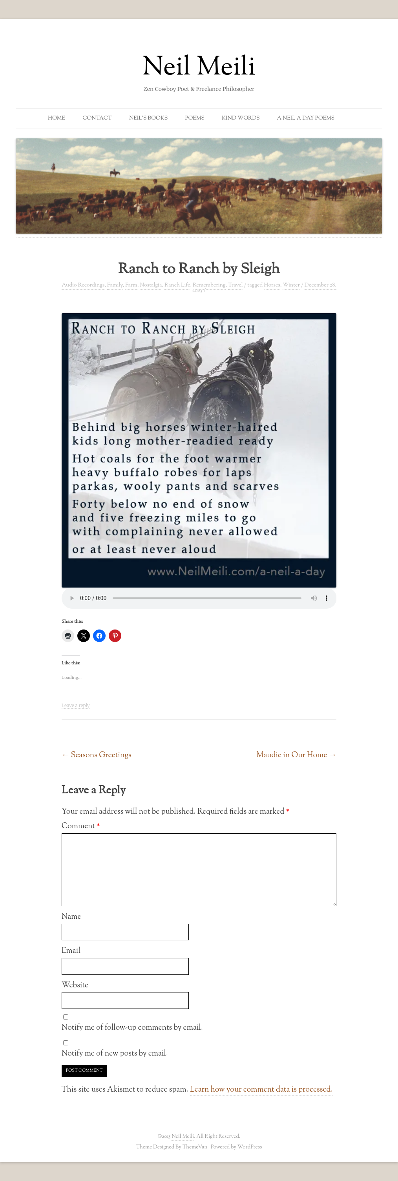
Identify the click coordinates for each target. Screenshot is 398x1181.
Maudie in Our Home (296, 755)
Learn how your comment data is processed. (261, 1089)
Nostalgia (151, 285)
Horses (272, 285)
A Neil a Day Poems (305, 118)
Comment (81, 826)
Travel (235, 285)
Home (56, 118)
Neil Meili (199, 68)
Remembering (209, 285)
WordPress (249, 1147)
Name (71, 916)
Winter (291, 285)
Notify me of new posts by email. (115, 1053)
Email (71, 950)
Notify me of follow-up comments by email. (132, 1027)
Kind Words (241, 118)
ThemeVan (195, 1147)
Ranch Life (177, 285)
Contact (97, 118)
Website (75, 985)
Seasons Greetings (96, 755)
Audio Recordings (83, 285)
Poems (194, 118)
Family (115, 285)
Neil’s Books (148, 118)
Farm (131, 285)
